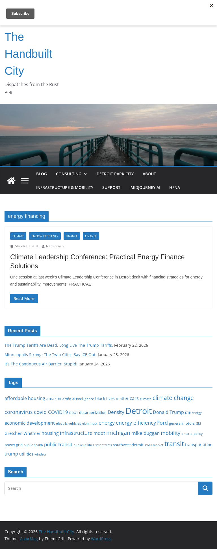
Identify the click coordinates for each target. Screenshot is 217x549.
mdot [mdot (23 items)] (99, 433)
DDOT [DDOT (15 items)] (73, 412)
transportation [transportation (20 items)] (198, 444)
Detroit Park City (115, 173)
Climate (18, 236)
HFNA (174, 187)
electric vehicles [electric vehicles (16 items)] (68, 423)
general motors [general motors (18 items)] (182, 423)
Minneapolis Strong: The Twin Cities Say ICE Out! (51, 354)
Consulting (68, 173)
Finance (72, 236)
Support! (111, 187)
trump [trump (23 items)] (11, 454)
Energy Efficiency (44, 236)
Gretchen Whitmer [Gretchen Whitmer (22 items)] (22, 433)
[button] (84, 174)
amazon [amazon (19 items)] (53, 398)
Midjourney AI (145, 187)
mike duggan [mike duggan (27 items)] (145, 433)
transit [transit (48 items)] (174, 443)
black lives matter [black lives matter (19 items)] (112, 398)
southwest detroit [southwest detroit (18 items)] (128, 444)
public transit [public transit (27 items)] (58, 444)
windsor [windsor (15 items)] (40, 454)
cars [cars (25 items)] (134, 398)
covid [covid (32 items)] (40, 412)
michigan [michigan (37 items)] (118, 433)
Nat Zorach (55, 246)
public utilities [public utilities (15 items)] (83, 445)
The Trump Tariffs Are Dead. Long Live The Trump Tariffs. (59, 345)
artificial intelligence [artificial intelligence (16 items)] (78, 398)
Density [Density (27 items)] (116, 412)
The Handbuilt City (28, 54)
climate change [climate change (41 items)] (173, 397)
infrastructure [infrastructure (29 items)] (76, 432)
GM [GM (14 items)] (198, 423)
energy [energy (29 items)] (107, 422)
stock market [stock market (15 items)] (153, 445)
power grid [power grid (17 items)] (14, 444)
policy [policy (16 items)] (198, 433)
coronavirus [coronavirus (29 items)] (19, 411)
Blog (41, 173)
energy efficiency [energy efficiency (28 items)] (136, 422)
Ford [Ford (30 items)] (162, 422)
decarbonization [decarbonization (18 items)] (93, 412)
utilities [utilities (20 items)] (26, 454)
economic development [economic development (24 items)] (30, 423)
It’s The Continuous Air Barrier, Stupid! (41, 364)
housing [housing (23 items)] (50, 433)
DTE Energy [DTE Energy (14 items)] (193, 413)
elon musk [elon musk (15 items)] (89, 423)
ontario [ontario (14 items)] (186, 434)
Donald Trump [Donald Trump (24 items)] (168, 412)
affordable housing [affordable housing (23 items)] (25, 398)
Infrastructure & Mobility (64, 187)
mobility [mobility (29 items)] (170, 432)
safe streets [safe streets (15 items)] (103, 445)
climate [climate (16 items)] (145, 398)
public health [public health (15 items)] (33, 445)
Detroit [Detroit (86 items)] (138, 410)
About (149, 173)
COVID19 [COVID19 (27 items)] (58, 412)
